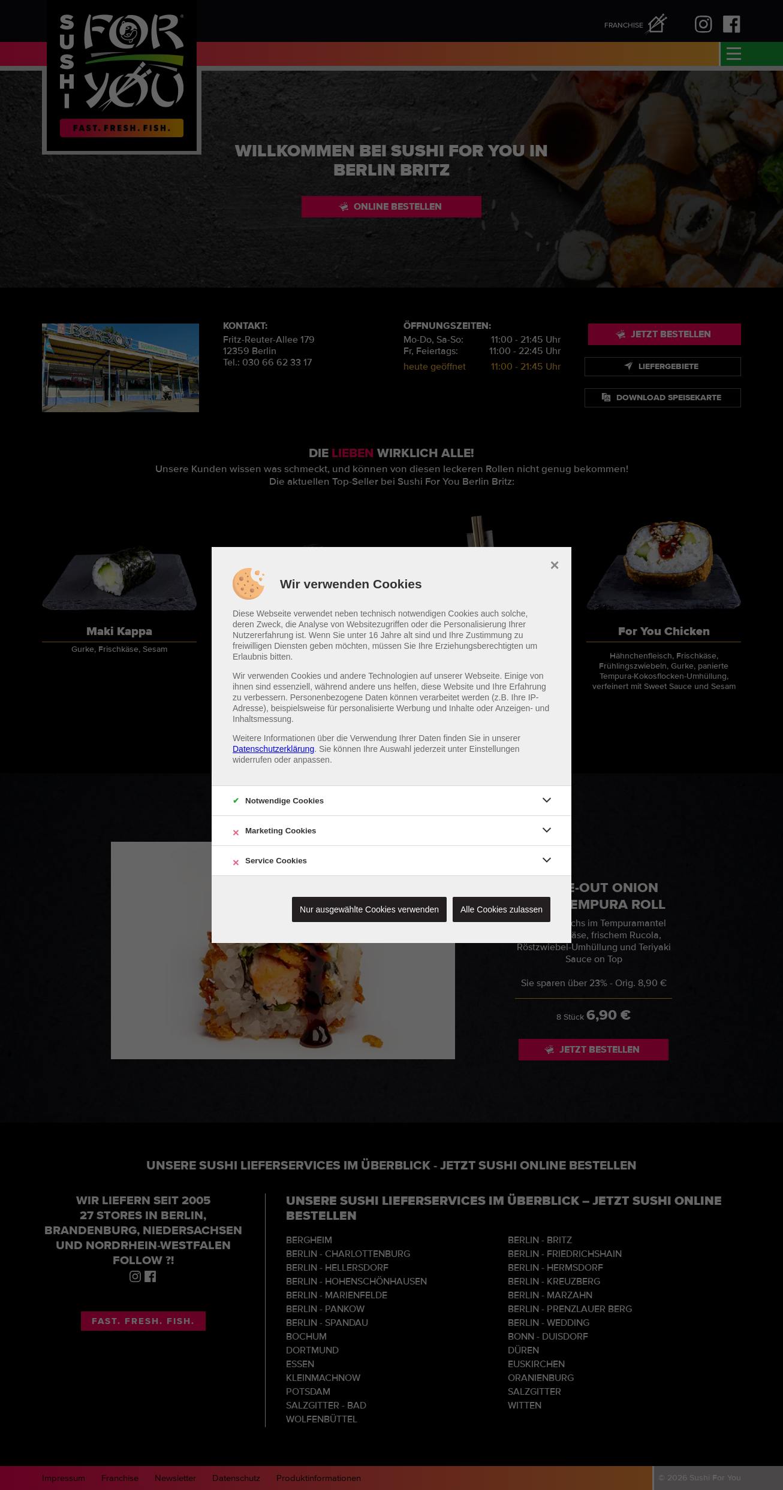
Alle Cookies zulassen (501, 909)
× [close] (554, 564)
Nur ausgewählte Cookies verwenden (369, 909)
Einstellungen (494, 749)
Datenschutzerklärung (273, 749)
